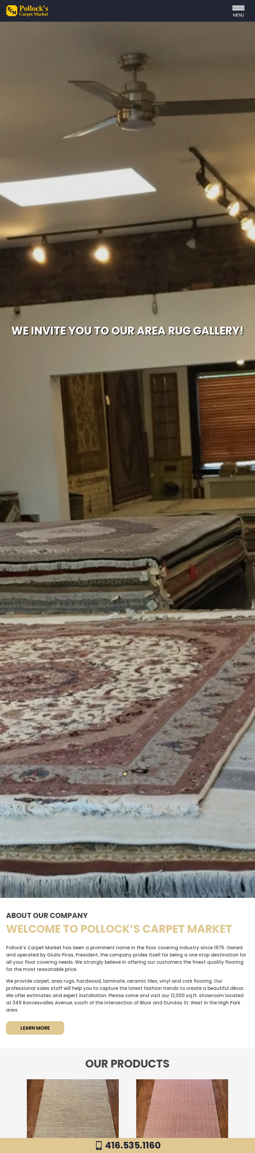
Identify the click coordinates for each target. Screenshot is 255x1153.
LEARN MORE (35, 1028)
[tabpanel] (127, 460)
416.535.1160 (127, 1145)
